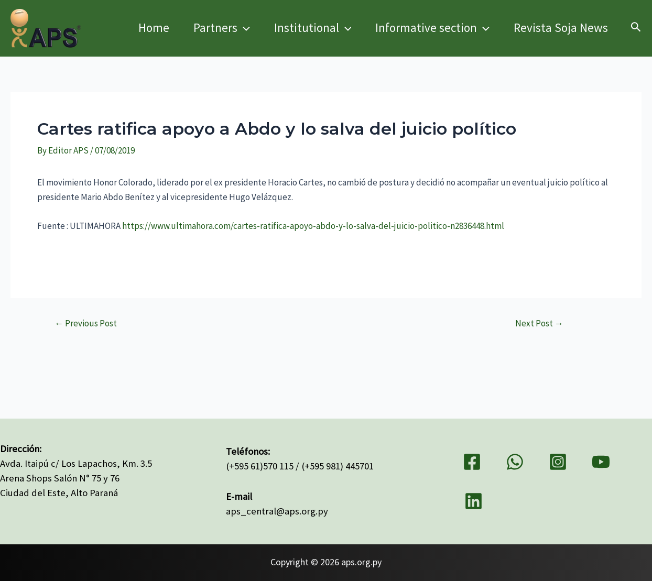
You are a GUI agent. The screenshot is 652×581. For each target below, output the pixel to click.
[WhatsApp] (515, 461)
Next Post (539, 323)
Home (153, 27)
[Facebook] (472, 461)
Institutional (313, 28)
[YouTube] (601, 461)
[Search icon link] (636, 28)
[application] (243, 28)
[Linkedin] (473, 501)
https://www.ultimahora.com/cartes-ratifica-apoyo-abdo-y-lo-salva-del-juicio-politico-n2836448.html (313, 226)
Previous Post (86, 323)
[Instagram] (558, 461)
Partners (221, 28)
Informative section (432, 28)
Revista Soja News (561, 27)
